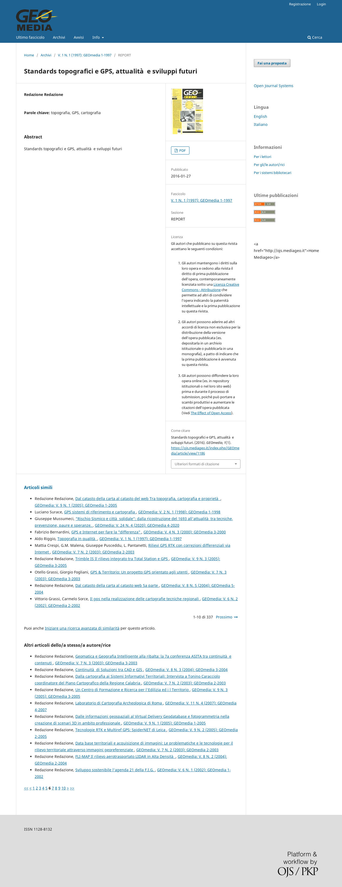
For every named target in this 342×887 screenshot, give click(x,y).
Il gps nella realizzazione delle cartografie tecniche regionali (145, 598)
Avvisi (79, 37)
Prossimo (224, 616)
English (260, 116)
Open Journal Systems (273, 85)
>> (72, 788)
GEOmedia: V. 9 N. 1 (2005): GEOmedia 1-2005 (76, 505)
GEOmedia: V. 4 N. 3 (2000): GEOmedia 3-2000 (184, 531)
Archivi (59, 37)
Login (321, 4)
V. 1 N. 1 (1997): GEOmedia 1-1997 (84, 55)
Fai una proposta (272, 63)
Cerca (315, 37)
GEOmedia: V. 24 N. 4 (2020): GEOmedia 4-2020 (137, 525)
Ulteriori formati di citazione (197, 464)
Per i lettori (262, 156)
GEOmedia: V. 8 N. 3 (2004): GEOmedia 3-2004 (186, 669)
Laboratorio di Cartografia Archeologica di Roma (119, 703)
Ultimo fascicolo (30, 37)
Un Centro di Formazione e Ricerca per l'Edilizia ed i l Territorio (132, 689)
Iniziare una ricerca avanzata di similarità (82, 628)
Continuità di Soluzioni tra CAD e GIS (109, 669)
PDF (182, 150)
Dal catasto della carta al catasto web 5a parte (117, 585)
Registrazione (300, 4)
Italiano (260, 124)
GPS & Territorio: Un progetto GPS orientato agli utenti (139, 572)
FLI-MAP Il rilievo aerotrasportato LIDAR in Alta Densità (125, 756)
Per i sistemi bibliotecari (272, 172)
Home (29, 55)
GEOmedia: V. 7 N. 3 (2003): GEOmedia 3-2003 (96, 662)
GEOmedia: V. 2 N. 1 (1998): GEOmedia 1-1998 (179, 511)
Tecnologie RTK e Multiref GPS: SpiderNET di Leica (120, 729)
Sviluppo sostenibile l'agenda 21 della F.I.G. (115, 769)
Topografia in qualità (77, 538)
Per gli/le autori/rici (269, 164)
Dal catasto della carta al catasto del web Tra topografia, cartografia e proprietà (147, 498)
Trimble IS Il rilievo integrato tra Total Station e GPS (122, 558)
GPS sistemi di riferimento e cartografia (100, 511)
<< (26, 788)
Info (96, 37)
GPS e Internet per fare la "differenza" (106, 531)
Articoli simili (38, 487)
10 (63, 788)
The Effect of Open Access (211, 412)
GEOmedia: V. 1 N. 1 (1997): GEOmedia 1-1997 (140, 538)
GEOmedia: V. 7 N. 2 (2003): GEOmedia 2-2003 (93, 552)
